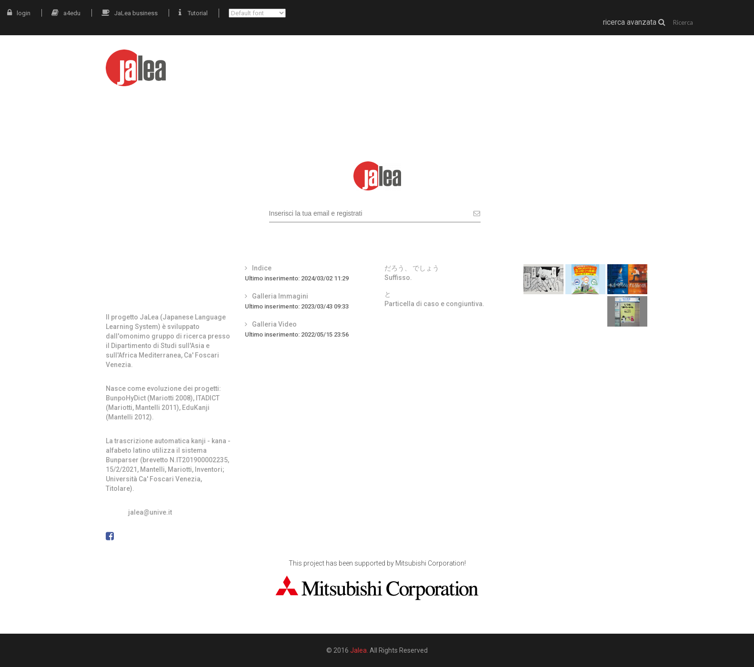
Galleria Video (274, 324)
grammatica (576, 60)
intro (398, 60)
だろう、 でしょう (411, 268)
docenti (633, 60)
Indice (261, 268)
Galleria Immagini (280, 296)
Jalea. (359, 650)
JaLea (436, 60)
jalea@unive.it (150, 512)
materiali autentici (500, 60)
